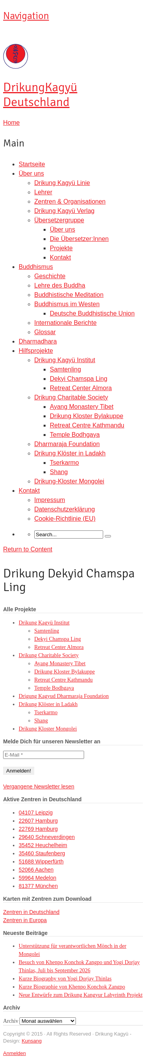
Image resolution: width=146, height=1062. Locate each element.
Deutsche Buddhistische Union (92, 313)
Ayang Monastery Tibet (81, 406)
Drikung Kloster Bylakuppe (86, 416)
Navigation (26, 16)
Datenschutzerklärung (64, 509)
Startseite (32, 164)
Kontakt (60, 257)
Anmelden (14, 1053)
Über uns (31, 173)
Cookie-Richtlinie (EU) (64, 518)
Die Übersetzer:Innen (79, 238)
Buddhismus (36, 266)
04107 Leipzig (36, 812)
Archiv (10, 1021)
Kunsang (32, 1041)
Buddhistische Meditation (69, 294)
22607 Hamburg (38, 821)
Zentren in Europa (25, 920)
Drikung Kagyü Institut (64, 360)
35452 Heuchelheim (43, 845)
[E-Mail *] (43, 755)
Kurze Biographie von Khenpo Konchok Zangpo (72, 987)
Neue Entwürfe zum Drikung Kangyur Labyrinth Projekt (80, 995)
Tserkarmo (64, 462)
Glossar (45, 332)
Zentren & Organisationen (70, 201)
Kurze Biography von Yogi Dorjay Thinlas (65, 979)
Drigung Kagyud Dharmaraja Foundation (64, 696)
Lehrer (43, 192)
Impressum (49, 500)
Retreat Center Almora (81, 388)
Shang (59, 472)
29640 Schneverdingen (47, 837)
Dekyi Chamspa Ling (78, 378)
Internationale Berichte (65, 322)
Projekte (61, 248)
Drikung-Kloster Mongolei (69, 481)
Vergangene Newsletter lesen (38, 786)
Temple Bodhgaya (75, 434)
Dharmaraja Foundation (67, 444)
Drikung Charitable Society (71, 397)
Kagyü (40, 95)
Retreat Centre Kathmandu (87, 425)
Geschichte (49, 276)
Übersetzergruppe (59, 220)
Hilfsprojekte (36, 350)
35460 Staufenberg (42, 853)
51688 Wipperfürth (41, 861)
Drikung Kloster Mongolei (48, 729)
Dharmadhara (38, 341)
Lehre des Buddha (59, 285)
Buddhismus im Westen (67, 304)
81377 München (38, 886)
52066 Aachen (36, 870)
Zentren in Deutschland (31, 912)
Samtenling (65, 369)
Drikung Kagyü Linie (62, 183)
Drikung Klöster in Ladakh (70, 453)
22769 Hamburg (38, 829)
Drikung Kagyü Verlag (64, 211)
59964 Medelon (37, 878)
